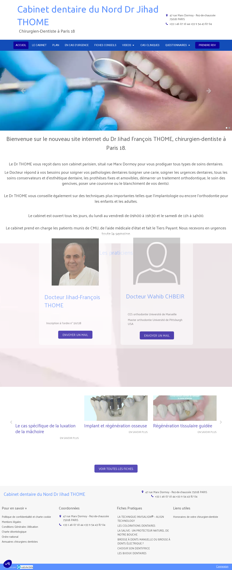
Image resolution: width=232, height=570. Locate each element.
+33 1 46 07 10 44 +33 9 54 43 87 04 (191, 23)
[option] (116, 91)
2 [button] (229, 128)
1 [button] (226, 128)
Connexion (222, 566)
